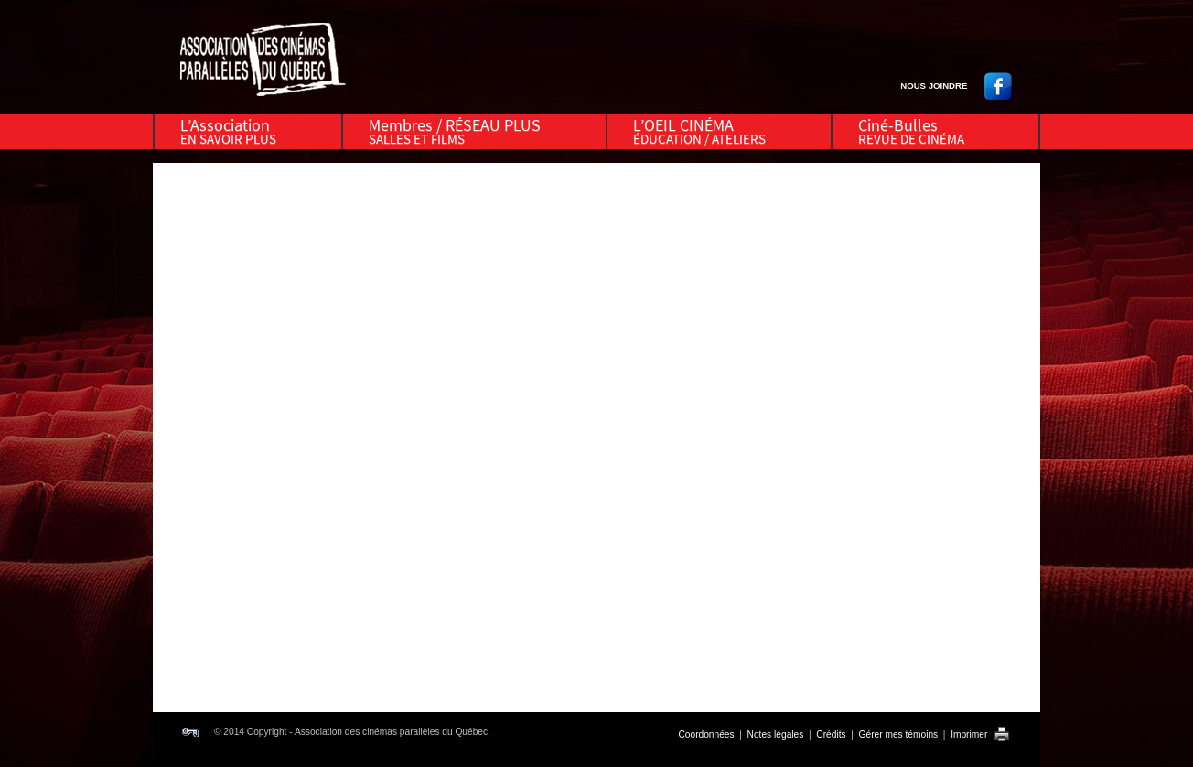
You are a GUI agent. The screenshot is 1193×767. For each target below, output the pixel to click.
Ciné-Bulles (911, 130)
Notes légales (775, 734)
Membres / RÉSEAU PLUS (455, 130)
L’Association (228, 130)
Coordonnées (706, 734)
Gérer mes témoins (899, 734)
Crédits (830, 734)
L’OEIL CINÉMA (699, 130)
